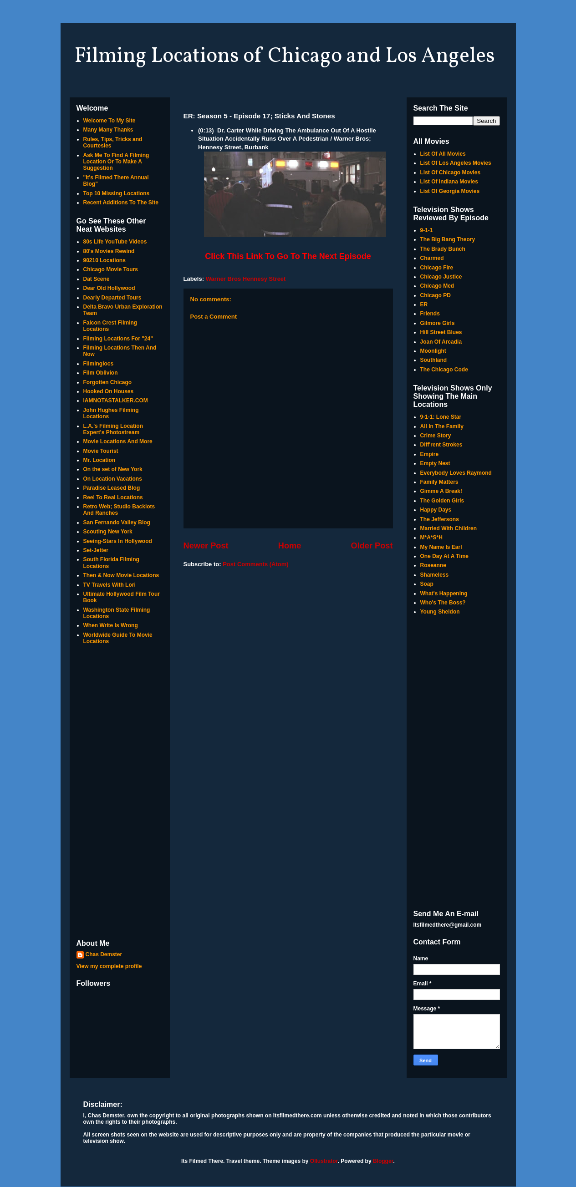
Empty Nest (435, 463)
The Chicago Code (444, 369)
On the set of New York (113, 469)
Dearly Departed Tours (112, 297)
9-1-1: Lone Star (441, 417)
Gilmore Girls (437, 323)
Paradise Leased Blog (111, 488)
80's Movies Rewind (109, 251)
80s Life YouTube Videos (115, 241)
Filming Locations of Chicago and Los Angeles (284, 56)
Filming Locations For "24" (118, 338)
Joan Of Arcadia (441, 342)
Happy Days (436, 510)
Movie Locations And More (118, 441)
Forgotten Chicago (107, 382)
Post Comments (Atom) (255, 564)
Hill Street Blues (441, 332)
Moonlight (433, 351)
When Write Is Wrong (110, 625)
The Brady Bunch (442, 249)
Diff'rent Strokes (441, 444)
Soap (426, 584)
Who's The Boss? (443, 602)
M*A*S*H (431, 537)
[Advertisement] (119, 792)
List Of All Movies (443, 154)
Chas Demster (104, 954)
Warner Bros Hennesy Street (246, 278)
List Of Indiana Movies (449, 181)
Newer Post (206, 545)
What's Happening (444, 593)
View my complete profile (109, 966)
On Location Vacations (112, 479)
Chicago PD (435, 295)
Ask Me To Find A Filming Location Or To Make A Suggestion (116, 162)
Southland (433, 360)
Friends (430, 313)
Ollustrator (324, 1161)
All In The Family (442, 426)
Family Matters (439, 482)
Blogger (383, 1161)
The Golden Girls (442, 500)
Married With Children (448, 528)
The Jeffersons (439, 519)
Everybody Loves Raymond (456, 473)
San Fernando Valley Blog (116, 522)
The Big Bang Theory (447, 239)
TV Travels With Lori (109, 585)
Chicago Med (437, 286)
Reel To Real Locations (113, 497)
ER (424, 304)
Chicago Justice (441, 277)
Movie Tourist (100, 451)
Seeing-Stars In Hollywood (117, 541)
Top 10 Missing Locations (116, 193)
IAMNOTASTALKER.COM (115, 400)
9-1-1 (426, 230)
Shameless (434, 575)
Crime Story (435, 435)
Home (289, 545)
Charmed (432, 258)
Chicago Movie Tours (110, 269)
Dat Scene (96, 279)
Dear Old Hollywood (109, 288)
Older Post (372, 545)
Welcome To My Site (109, 120)
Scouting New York (108, 531)
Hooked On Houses (108, 391)
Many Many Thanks (108, 130)
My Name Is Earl (441, 547)
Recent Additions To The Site (120, 202)
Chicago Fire (437, 267)
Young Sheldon (440, 612)
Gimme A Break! (441, 491)
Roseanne (433, 565)
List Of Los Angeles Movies (455, 163)
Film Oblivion (100, 373)
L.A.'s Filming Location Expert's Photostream (113, 429)
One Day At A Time (444, 556)
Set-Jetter (95, 550)
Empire (429, 454)
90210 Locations (104, 260)
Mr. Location (99, 460)
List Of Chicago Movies (450, 172)
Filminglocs (98, 363)
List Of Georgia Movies (450, 191)
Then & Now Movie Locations (121, 575)
